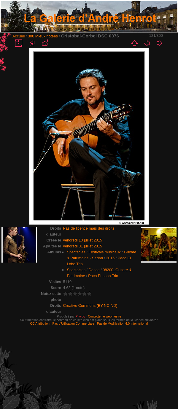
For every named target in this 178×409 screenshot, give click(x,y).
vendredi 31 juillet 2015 (82, 246)
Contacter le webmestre (104, 316)
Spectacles (76, 252)
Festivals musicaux (105, 252)
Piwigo (80, 316)
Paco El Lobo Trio (103, 276)
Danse (94, 270)
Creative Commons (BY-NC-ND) (90, 305)
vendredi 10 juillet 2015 (82, 240)
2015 (110, 258)
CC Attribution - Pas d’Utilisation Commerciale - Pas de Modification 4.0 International (89, 323)
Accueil (18, 36)
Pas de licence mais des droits (89, 228)
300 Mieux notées (43, 36)
